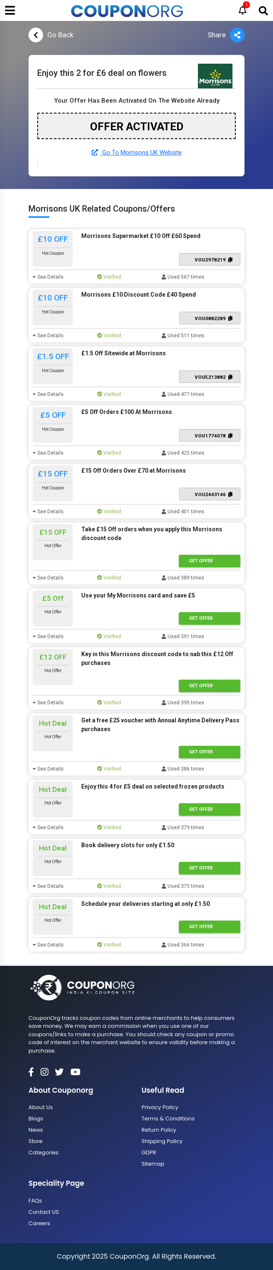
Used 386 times (183, 769)
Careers (39, 1223)
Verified (109, 277)
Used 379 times (183, 827)
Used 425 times (183, 453)
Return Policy (159, 1130)
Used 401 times (183, 512)
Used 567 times (183, 277)
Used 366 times (183, 945)
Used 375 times (183, 886)
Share (226, 35)
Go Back (50, 35)
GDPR (149, 1152)
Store (35, 1141)
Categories (43, 1152)
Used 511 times (183, 336)
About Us (40, 1107)
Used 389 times (183, 578)
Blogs (35, 1119)
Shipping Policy (162, 1141)
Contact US (43, 1212)
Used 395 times (183, 703)
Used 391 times (183, 636)
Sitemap (153, 1164)
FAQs (35, 1201)
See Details (48, 277)
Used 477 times (183, 394)
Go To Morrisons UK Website (137, 152)
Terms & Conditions (168, 1119)
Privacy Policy (160, 1107)
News (35, 1130)
